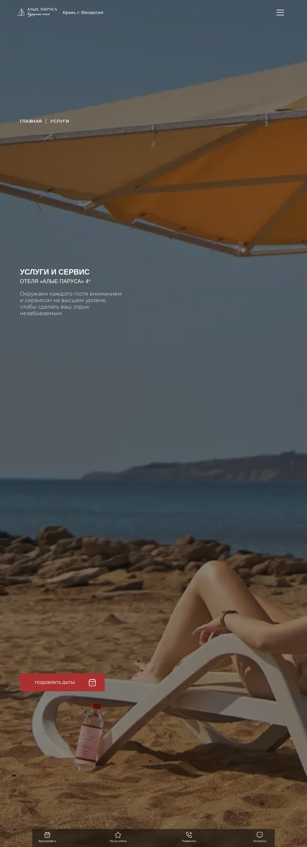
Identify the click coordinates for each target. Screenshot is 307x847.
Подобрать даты (55, 681)
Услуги (59, 121)
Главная (31, 121)
